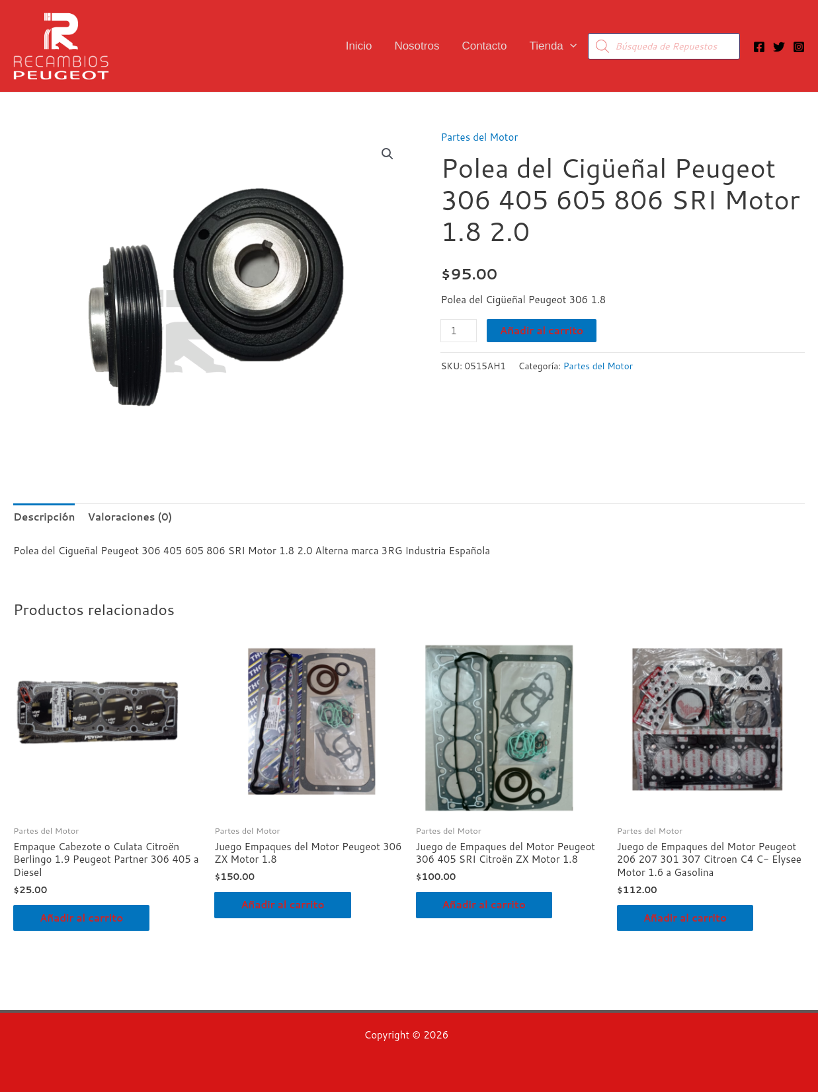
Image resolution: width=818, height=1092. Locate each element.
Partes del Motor (479, 137)
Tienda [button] (553, 46)
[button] (570, 46)
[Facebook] (759, 47)
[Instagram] (799, 47)
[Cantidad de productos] (458, 330)
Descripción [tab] (44, 517)
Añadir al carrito (541, 331)
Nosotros (416, 46)
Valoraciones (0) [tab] (129, 517)
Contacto (484, 46)
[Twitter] (779, 47)
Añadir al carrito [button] (81, 918)
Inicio (359, 46)
